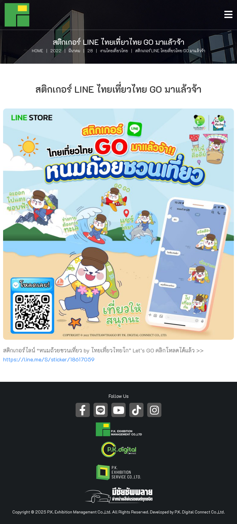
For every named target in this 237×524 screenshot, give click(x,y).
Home (37, 50)
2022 (55, 50)
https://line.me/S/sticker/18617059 (49, 359)
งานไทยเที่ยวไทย (114, 50)
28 (90, 50)
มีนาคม (74, 50)
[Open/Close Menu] (230, 13)
